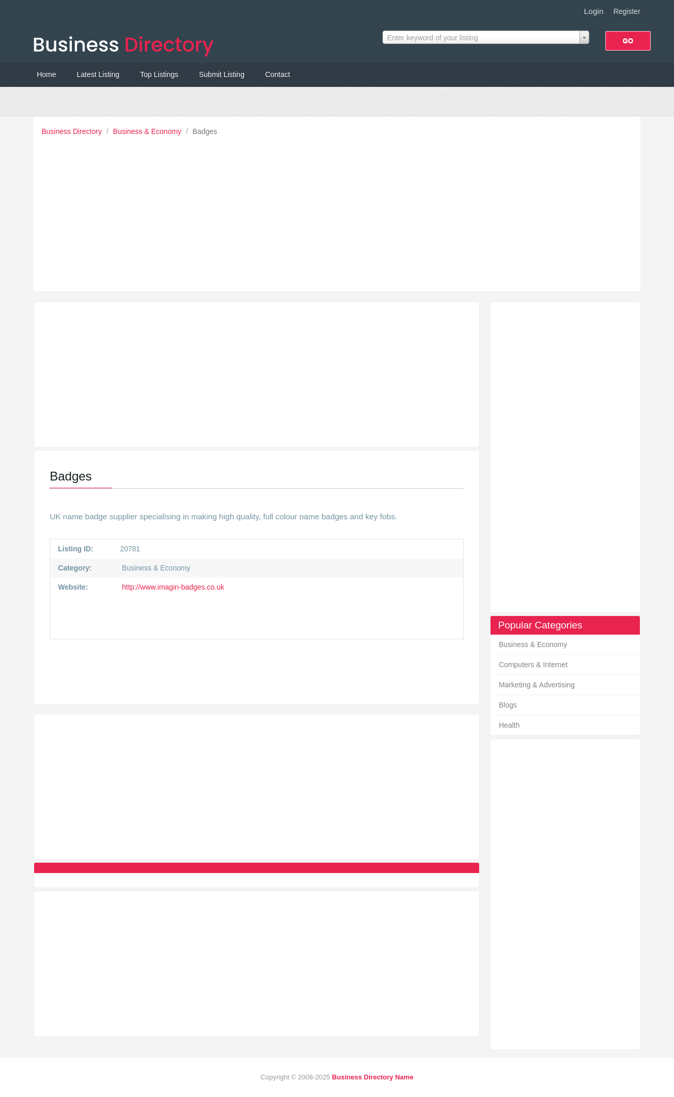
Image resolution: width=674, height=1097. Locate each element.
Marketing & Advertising (537, 685)
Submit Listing (221, 74)
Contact (277, 74)
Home (46, 74)
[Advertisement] (339, 211)
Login (594, 11)
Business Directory (72, 131)
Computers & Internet (533, 664)
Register (627, 11)
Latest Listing (98, 74)
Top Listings (159, 74)
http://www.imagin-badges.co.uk (172, 587)
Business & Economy (148, 131)
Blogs (508, 705)
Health (509, 725)
